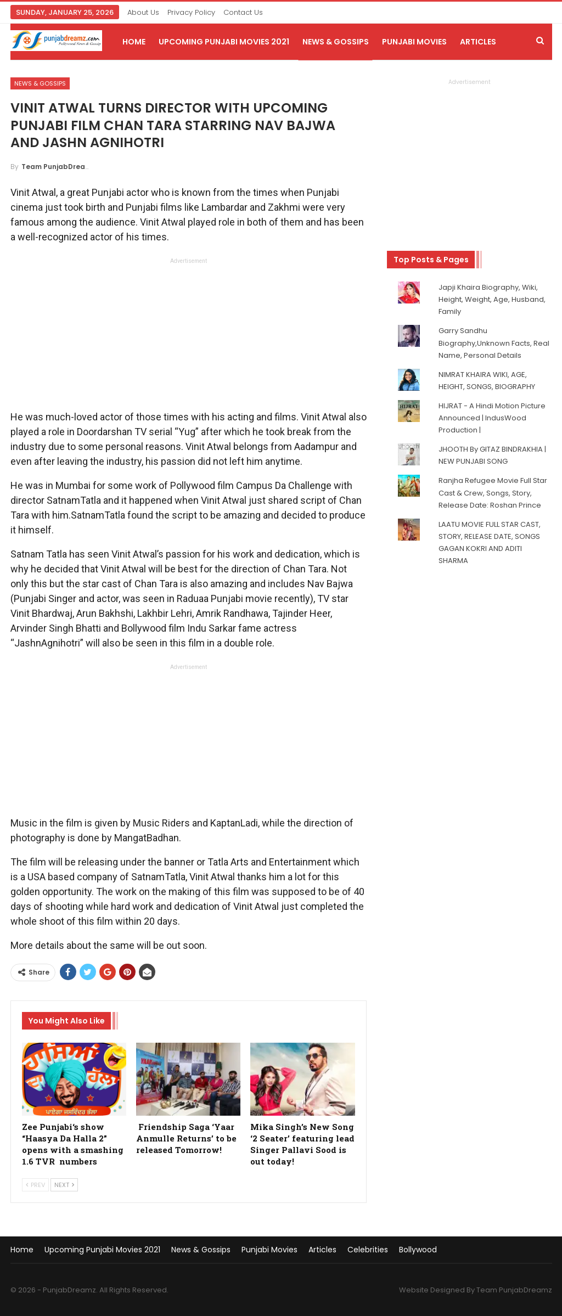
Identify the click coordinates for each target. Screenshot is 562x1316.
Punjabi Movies (414, 41)
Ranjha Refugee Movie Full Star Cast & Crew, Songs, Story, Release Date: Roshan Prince (493, 492)
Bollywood (418, 1249)
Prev (35, 1184)
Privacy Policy (191, 12)
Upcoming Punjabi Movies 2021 (224, 41)
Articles (478, 41)
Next (64, 1184)
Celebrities (367, 1249)
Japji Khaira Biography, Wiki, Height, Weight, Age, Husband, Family (492, 299)
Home (133, 41)
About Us (143, 12)
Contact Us (243, 12)
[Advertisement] (188, 337)
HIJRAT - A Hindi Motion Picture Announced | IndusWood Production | (492, 418)
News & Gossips (335, 41)
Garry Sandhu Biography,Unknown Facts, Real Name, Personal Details (494, 342)
